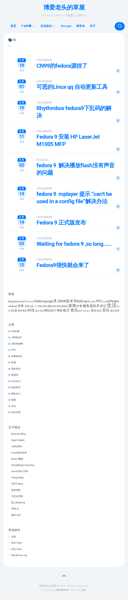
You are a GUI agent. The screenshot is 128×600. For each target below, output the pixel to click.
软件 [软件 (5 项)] (80, 310)
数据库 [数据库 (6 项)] (65, 306)
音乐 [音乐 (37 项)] (106, 310)
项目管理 (16, 412)
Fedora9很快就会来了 (63, 265)
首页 (13, 26)
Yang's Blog (17, 477)
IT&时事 (26, 26)
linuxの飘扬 (17, 458)
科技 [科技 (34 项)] (31, 310)
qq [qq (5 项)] (104, 301)
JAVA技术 (16, 337)
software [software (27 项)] (112, 301)
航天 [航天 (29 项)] (66, 310)
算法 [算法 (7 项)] (37, 310)
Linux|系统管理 (19, 452)
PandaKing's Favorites (22, 465)
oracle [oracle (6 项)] (93, 301)
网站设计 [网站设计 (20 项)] (50, 310)
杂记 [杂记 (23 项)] (103, 306)
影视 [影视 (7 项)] (44, 306)
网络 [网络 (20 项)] (60, 310)
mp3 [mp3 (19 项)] (86, 301)
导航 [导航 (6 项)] (40, 306)
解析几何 (16, 515)
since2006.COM (19, 471)
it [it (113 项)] (55, 300)
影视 (13, 362)
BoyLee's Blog (18, 433)
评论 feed (16, 549)
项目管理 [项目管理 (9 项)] (114, 310)
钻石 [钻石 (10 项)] (99, 310)
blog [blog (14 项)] (11, 301)
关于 (93, 26)
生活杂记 (46, 26)
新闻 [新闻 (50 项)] (72, 305)
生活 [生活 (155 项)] (111, 305)
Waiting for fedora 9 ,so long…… (74, 243)
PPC (13, 349)
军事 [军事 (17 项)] (21, 305)
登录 (13, 536)
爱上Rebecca (18, 502)
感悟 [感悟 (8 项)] (49, 306)
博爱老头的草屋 (64, 7)
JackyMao (16, 446)
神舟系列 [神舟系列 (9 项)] (22, 310)
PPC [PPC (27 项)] (99, 301)
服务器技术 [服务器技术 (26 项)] (91, 306)
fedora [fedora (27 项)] (39, 301)
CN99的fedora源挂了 (62, 65)
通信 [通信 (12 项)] (93, 310)
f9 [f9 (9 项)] (25, 301)
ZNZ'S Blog (17, 483)
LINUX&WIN (44, 60)
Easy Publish (17, 440)
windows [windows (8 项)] (12, 306)
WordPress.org (19, 555)
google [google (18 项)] (48, 301)
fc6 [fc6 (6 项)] (28, 301)
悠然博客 (16, 490)
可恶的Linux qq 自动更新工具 (72, 86)
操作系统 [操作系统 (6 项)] (56, 306)
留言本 (80, 26)
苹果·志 (15, 508)
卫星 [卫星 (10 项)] (26, 305)
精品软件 (16, 387)
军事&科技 (16, 356)
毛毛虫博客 (17, 496)
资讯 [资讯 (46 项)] (74, 310)
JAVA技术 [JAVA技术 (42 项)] (65, 301)
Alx (83, 589)
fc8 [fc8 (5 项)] (32, 301)
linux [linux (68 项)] (78, 300)
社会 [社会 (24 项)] (14, 310)
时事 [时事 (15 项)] (79, 305)
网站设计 (16, 393)
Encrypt (66, 26)
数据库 (14, 374)
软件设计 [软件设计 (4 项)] (86, 311)
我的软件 (16, 368)
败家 (13, 399)
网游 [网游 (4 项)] (42, 311)
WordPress (62, 589)
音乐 (13, 406)
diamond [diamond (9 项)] (19, 301)
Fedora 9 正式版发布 (61, 222)
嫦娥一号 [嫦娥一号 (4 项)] (33, 306)
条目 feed (16, 542)
